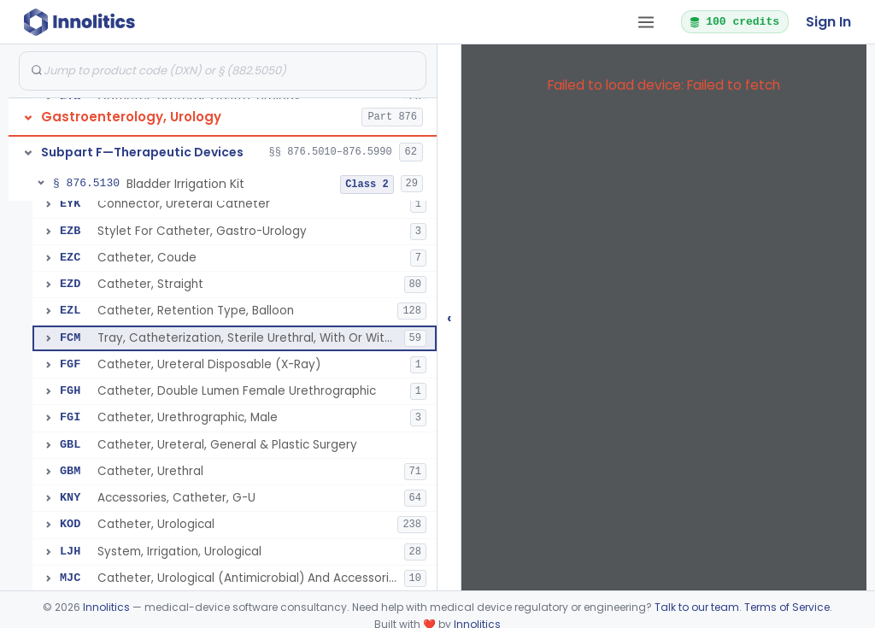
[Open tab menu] (646, 22)
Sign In (828, 22)
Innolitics (106, 607)
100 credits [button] (734, 21)
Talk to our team (697, 607)
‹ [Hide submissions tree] (449, 317)
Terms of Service (787, 607)
